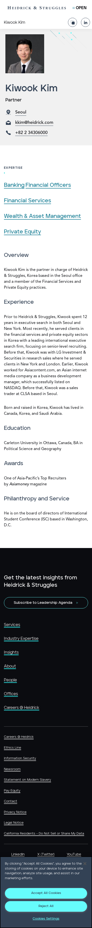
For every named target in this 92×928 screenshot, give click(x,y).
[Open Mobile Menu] (80, 8)
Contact (10, 801)
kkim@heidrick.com (34, 122)
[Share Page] (72, 22)
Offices (11, 694)
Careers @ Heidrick (21, 708)
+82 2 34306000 (31, 133)
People (10, 680)
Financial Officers (48, 185)
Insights (11, 652)
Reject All (46, 906)
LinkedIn (18, 854)
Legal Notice (14, 822)
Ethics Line (12, 747)
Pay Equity (12, 790)
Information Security (20, 758)
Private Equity (22, 232)
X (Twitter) (45, 854)
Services (12, 625)
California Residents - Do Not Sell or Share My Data (44, 833)
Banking (14, 185)
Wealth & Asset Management (42, 216)
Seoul (20, 112)
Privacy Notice (15, 812)
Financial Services (27, 201)
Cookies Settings (46, 918)
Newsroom (12, 769)
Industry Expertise (21, 639)
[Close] (84, 863)
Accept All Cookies (46, 893)
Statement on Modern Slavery (27, 779)
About (10, 666)
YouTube (74, 854)
